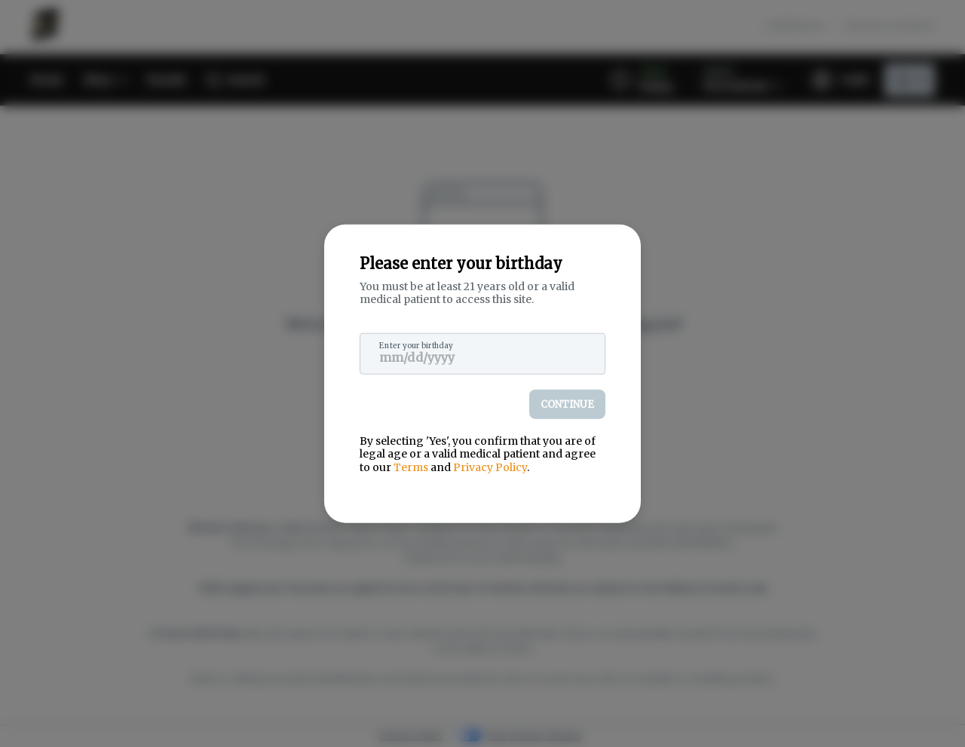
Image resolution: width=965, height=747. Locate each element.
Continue (567, 403)
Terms (411, 466)
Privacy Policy (490, 466)
